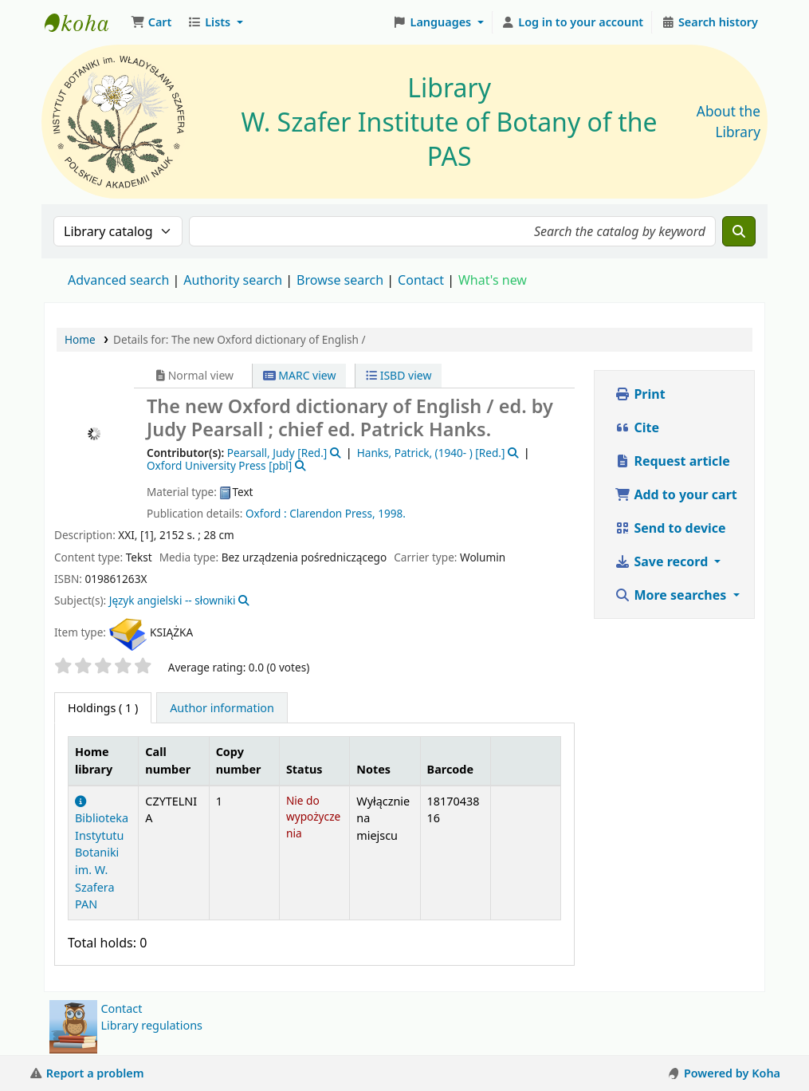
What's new (492, 280)
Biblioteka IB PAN (84, 22)
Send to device (670, 528)
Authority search (232, 280)
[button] (151, 22)
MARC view (299, 375)
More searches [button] (672, 595)
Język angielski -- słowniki (172, 600)
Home (80, 339)
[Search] (739, 231)
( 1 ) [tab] (103, 707)
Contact (121, 1008)
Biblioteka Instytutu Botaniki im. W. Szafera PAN (101, 854)
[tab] (222, 708)
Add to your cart (676, 494)
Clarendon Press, (332, 513)
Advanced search (118, 280)
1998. (392, 513)
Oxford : (266, 513)
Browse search (340, 280)
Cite (637, 427)
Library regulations (151, 1025)
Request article (672, 461)
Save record (663, 561)
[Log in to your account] (572, 22)
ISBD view (398, 375)
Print (640, 394)
